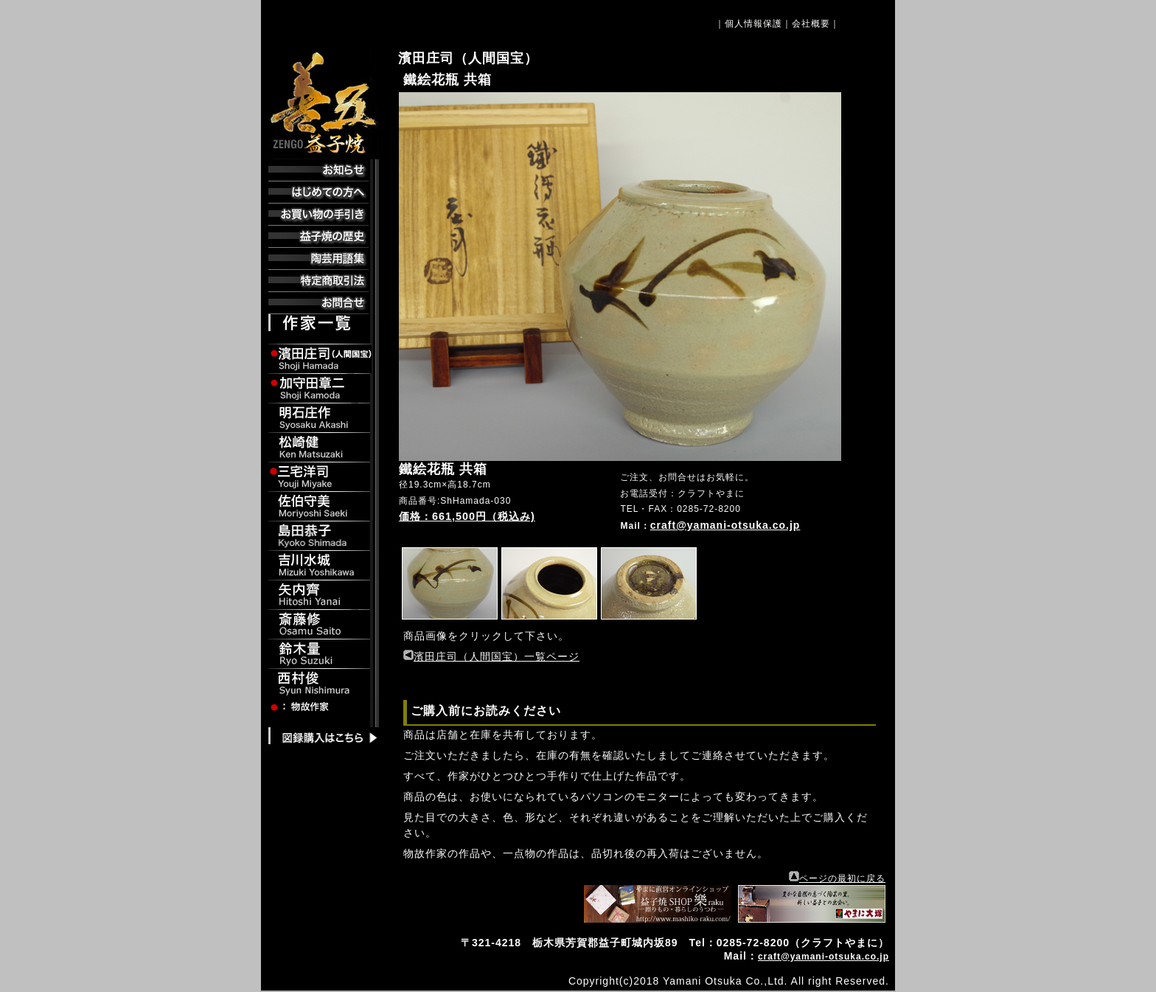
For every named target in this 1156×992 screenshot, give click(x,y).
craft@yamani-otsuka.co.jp (725, 525)
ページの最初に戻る (842, 878)
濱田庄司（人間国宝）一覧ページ (496, 656)
